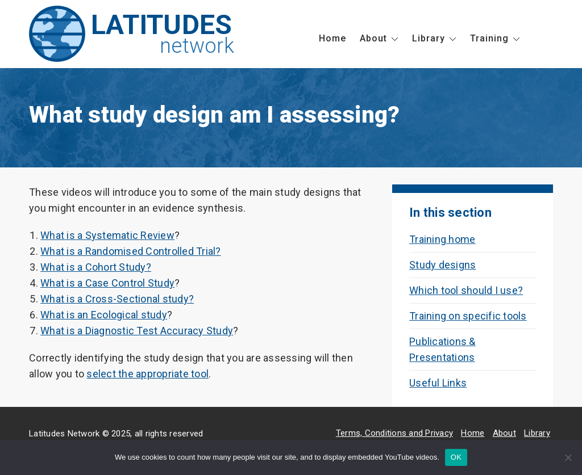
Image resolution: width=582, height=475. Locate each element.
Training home (442, 239)
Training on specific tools (468, 316)
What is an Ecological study (103, 315)
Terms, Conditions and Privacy (394, 433)
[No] (567, 457)
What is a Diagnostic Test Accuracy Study (136, 331)
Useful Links (438, 383)
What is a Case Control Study (107, 283)
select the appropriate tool (147, 374)
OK (456, 457)
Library (428, 38)
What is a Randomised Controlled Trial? (130, 251)
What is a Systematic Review (107, 235)
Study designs (442, 265)
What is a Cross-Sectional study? (117, 299)
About (373, 38)
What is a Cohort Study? (95, 267)
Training (489, 38)
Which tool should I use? (466, 290)
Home (332, 38)
